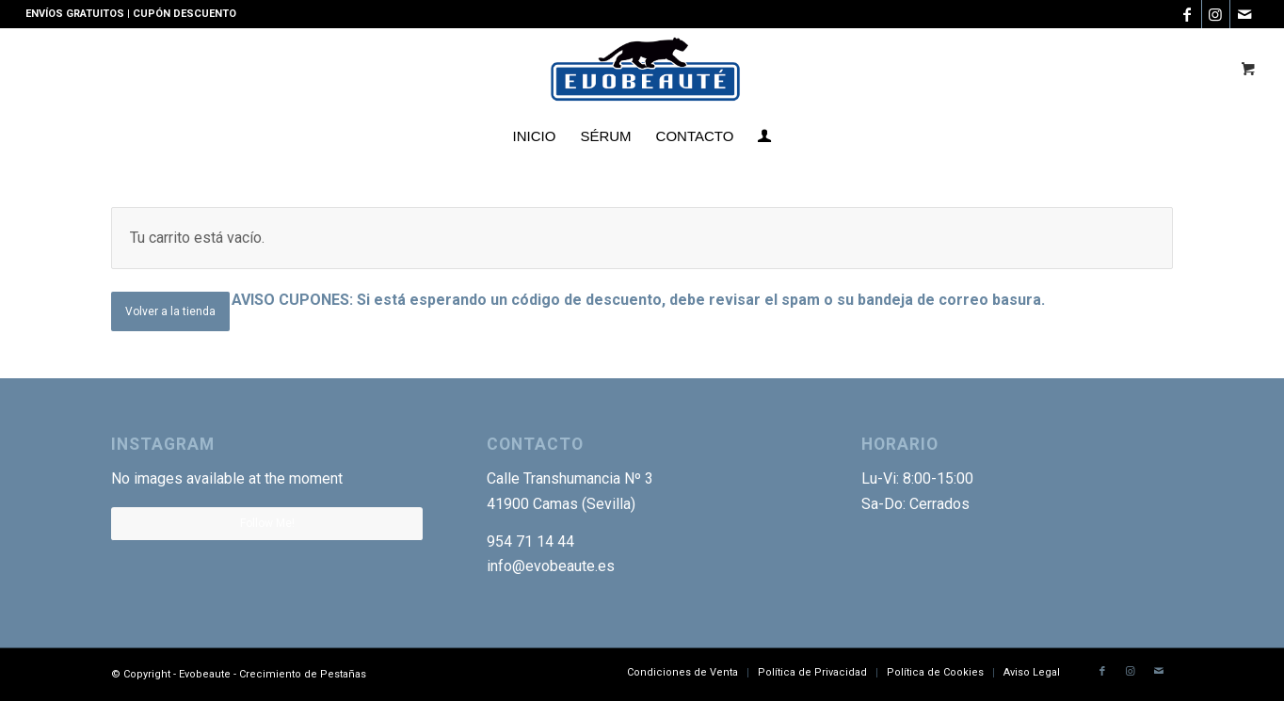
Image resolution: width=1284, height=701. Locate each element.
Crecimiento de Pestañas (302, 674)
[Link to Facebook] (1187, 14)
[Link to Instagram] (1215, 14)
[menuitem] (535, 136)
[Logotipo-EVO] (642, 70)
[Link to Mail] (1244, 14)
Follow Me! (267, 523)
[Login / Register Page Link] (764, 136)
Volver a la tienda (170, 311)
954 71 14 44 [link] (530, 541)
